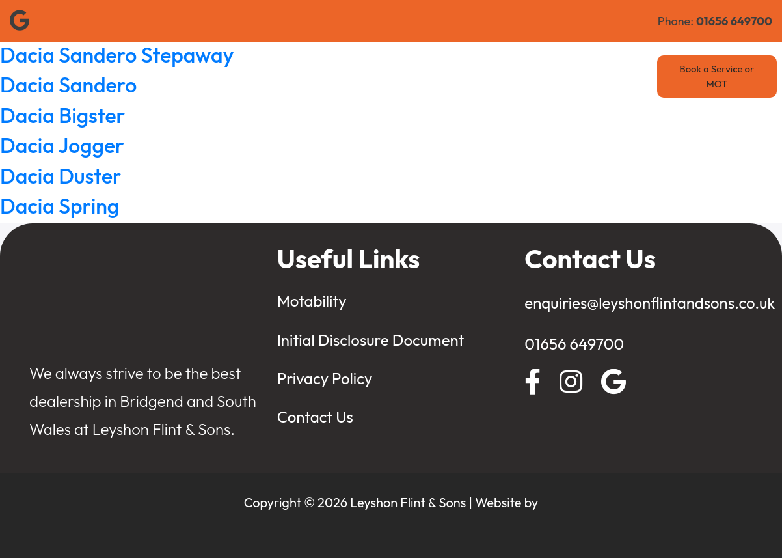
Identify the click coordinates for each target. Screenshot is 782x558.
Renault (240, 76)
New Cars (298, 76)
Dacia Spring (59, 206)
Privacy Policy (325, 378)
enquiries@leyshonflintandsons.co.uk (649, 303)
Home (192, 76)
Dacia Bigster (62, 115)
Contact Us (577, 76)
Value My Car (435, 76)
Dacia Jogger (62, 145)
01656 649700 (574, 344)
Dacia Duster (61, 176)
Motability (509, 76)
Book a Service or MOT (716, 76)
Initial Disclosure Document (371, 340)
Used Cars (362, 76)
